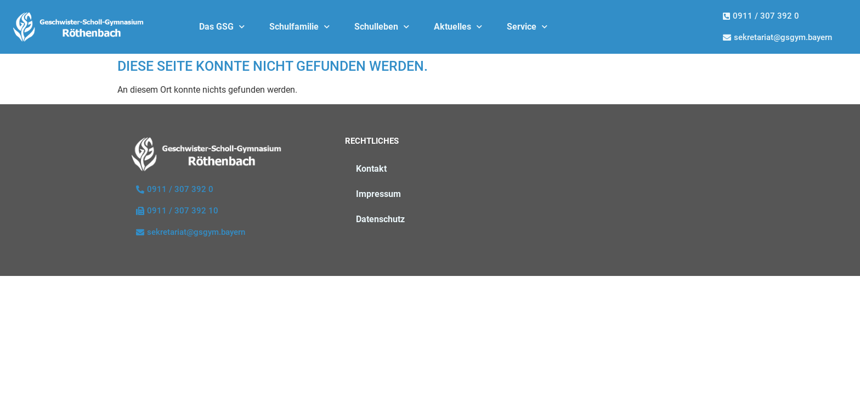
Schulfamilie (299, 26)
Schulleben (381, 26)
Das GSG (222, 26)
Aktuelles (458, 26)
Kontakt (371, 168)
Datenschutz (380, 219)
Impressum (378, 194)
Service (527, 26)
